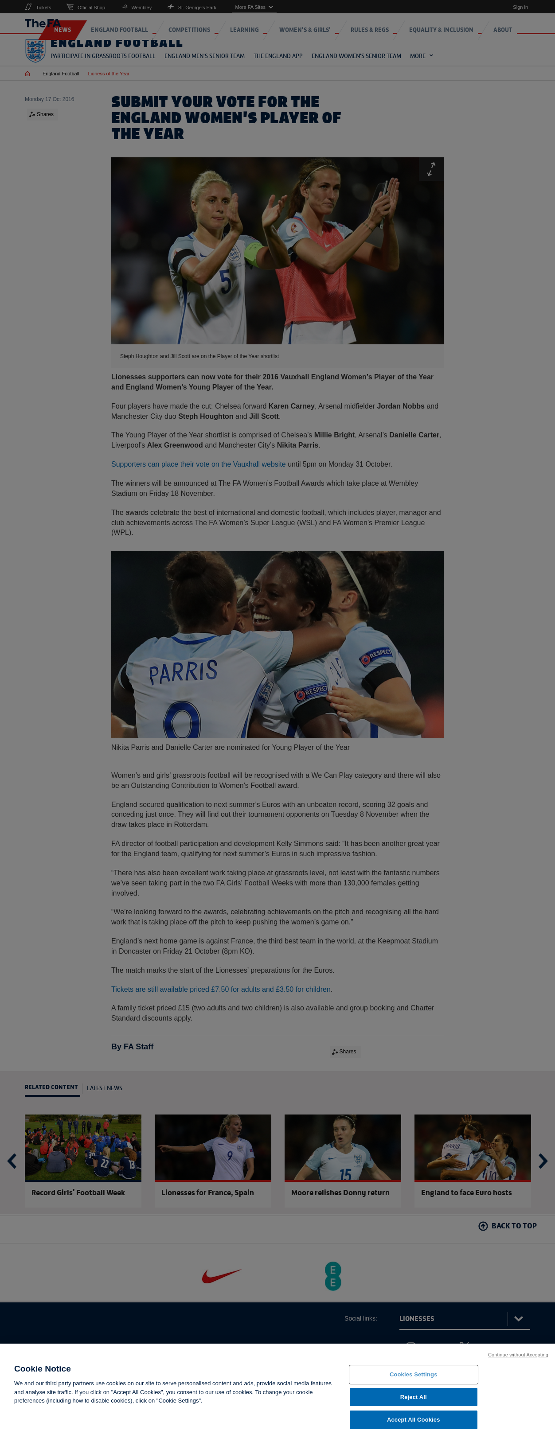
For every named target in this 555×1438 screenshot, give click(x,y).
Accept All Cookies (413, 1421)
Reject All (413, 1398)
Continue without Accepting (518, 1356)
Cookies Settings (414, 1375)
